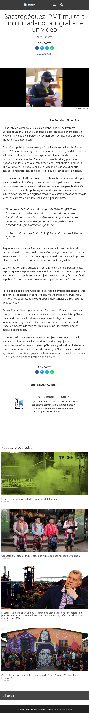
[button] (54, 4)
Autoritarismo (44, 37)
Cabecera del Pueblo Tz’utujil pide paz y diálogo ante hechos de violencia (40, 555)
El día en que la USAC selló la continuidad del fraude (29, 498)
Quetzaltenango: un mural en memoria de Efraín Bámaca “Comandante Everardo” (40, 676)
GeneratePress (64, 709)
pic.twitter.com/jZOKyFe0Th (40, 225)
